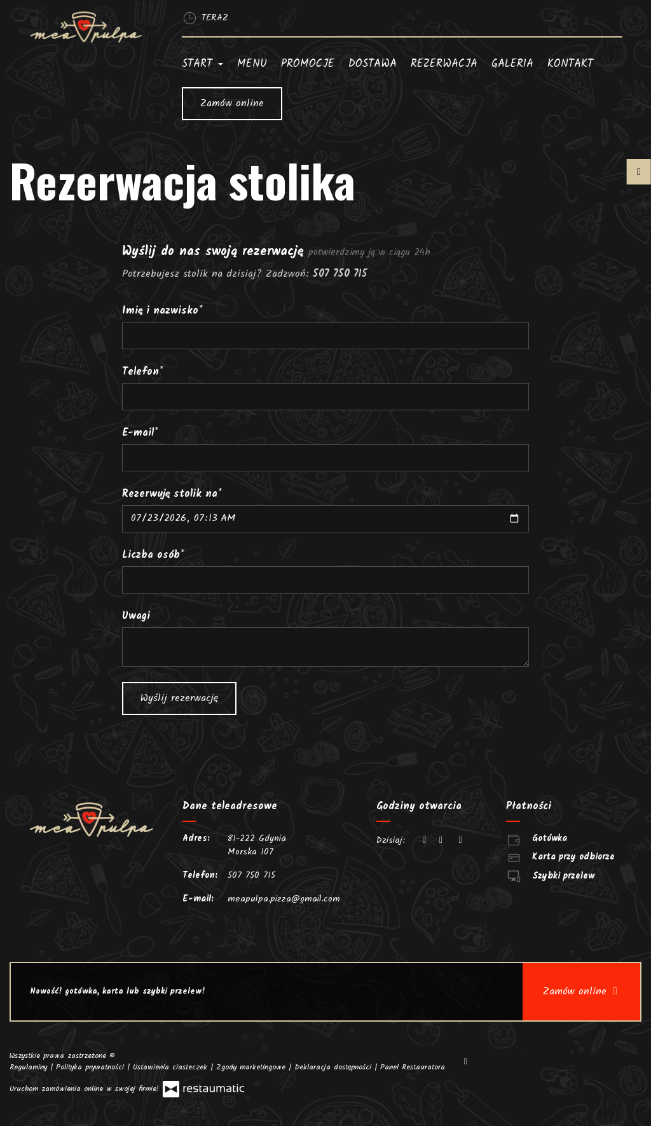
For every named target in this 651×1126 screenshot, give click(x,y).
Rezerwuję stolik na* (172, 494)
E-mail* (140, 433)
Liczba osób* (153, 555)
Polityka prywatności (91, 1067)
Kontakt (570, 64)
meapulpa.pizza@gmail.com (284, 899)
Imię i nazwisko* (162, 311)
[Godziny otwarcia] (460, 840)
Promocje (307, 64)
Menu (252, 64)
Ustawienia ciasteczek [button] (171, 1067)
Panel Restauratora (412, 1067)
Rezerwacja (444, 64)
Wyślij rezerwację (179, 698)
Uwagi (136, 616)
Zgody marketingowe (252, 1067)
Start (202, 64)
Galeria (512, 64)
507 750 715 (251, 875)
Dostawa (372, 64)
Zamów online (232, 103)
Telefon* (142, 372)
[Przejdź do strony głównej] (86, 27)
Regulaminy (30, 1067)
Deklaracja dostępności (334, 1067)
